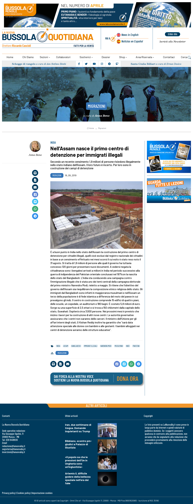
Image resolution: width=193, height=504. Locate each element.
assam (65, 345)
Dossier (106, 56)
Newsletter (172, 41)
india (58, 345)
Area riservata (144, 56)
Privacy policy (8, 492)
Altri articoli (96, 405)
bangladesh (76, 345)
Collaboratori (63, 56)
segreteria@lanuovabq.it (14, 448)
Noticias (132, 41)
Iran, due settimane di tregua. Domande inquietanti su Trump (78, 428)
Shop (122, 56)
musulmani (119, 345)
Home (10, 56)
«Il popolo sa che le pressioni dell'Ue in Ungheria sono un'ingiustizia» (76, 461)
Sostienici (85, 56)
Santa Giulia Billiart (142, 63)
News (129, 35)
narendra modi (106, 345)
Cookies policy (23, 492)
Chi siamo (28, 56)
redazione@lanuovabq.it (13, 445)
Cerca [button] (186, 57)
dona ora (172, 34)
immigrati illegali (90, 345)
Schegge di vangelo (24, 63)
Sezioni (44, 56)
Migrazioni (96, 105)
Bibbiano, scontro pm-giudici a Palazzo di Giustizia (78, 444)
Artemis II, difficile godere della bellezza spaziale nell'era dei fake (78, 478)
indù (127, 345)
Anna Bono (35, 154)
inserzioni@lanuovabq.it (13, 451)
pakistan (136, 345)
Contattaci (169, 56)
